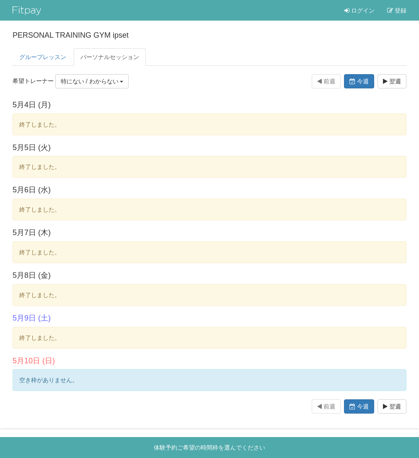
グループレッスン (42, 57)
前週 (326, 81)
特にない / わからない (92, 81)
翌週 (392, 81)
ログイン (359, 10)
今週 (359, 81)
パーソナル (109, 57)
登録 (396, 10)
